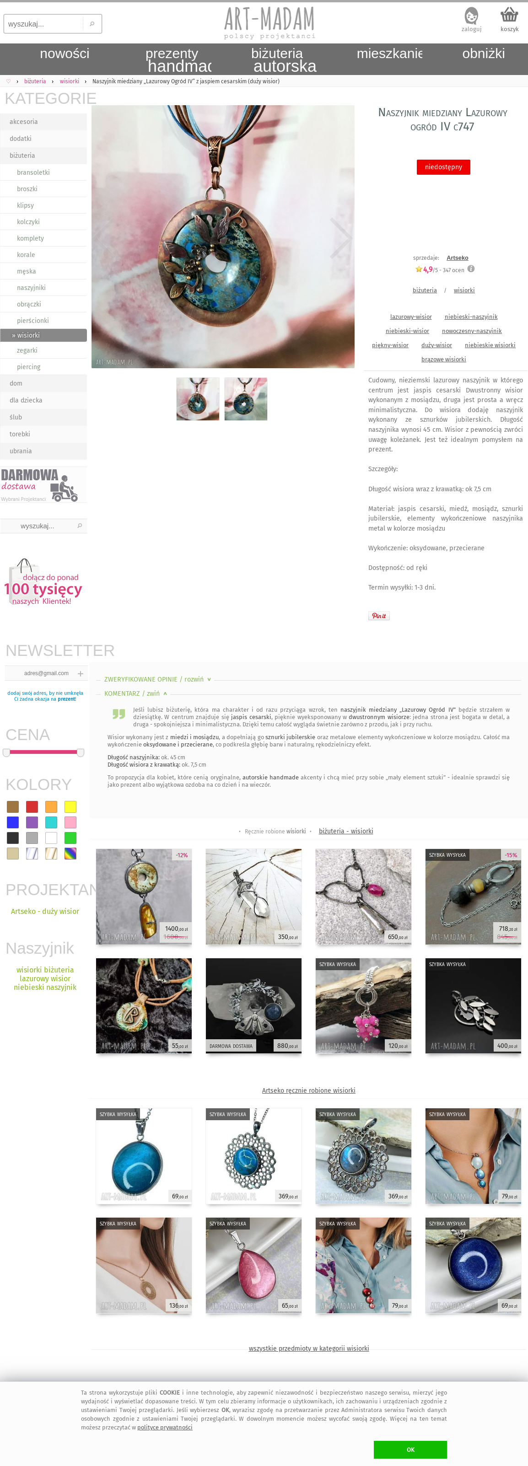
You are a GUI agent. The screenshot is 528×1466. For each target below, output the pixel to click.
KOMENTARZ (136, 694)
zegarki (27, 350)
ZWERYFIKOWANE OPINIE (158, 679)
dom (16, 383)
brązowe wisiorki (443, 359)
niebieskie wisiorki (490, 345)
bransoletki (33, 173)
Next (340, 239)
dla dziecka (26, 400)
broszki (27, 189)
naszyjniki (31, 288)
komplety (30, 238)
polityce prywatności (165, 1427)
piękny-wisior (390, 345)
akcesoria (24, 122)
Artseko (458, 257)
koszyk (510, 29)
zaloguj (472, 29)
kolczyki (28, 222)
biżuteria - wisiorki (346, 831)
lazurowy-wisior (411, 316)
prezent (66, 699)
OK (411, 1449)
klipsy (25, 205)
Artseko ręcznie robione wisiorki (309, 1091)
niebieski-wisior (407, 331)
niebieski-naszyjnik (471, 316)
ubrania (21, 451)
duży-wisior (436, 345)
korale (26, 255)
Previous (104, 239)
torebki (20, 434)
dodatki (21, 139)
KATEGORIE (46, 98)
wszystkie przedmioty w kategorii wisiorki (309, 1349)
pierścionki (33, 321)
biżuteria (22, 156)
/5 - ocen (439, 270)
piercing (28, 367)
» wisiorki (26, 335)
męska (26, 271)
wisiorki (464, 290)
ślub (16, 417)
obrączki (29, 304)
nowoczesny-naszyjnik (472, 331)
